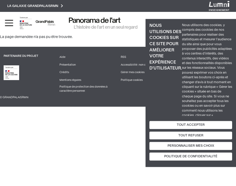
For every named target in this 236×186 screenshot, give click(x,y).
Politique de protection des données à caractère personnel (83, 88)
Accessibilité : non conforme (138, 64)
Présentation (67, 64)
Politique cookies (132, 80)
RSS (123, 57)
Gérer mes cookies (132, 72)
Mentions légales (70, 80)
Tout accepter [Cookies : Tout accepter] (191, 124)
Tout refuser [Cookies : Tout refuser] (190, 135)
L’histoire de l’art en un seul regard (106, 27)
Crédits (64, 72)
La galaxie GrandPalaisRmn (35, 5)
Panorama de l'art (94, 20)
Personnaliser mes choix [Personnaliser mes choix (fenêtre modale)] (191, 146)
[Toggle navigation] (9, 23)
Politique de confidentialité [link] (190, 156)
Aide (62, 57)
